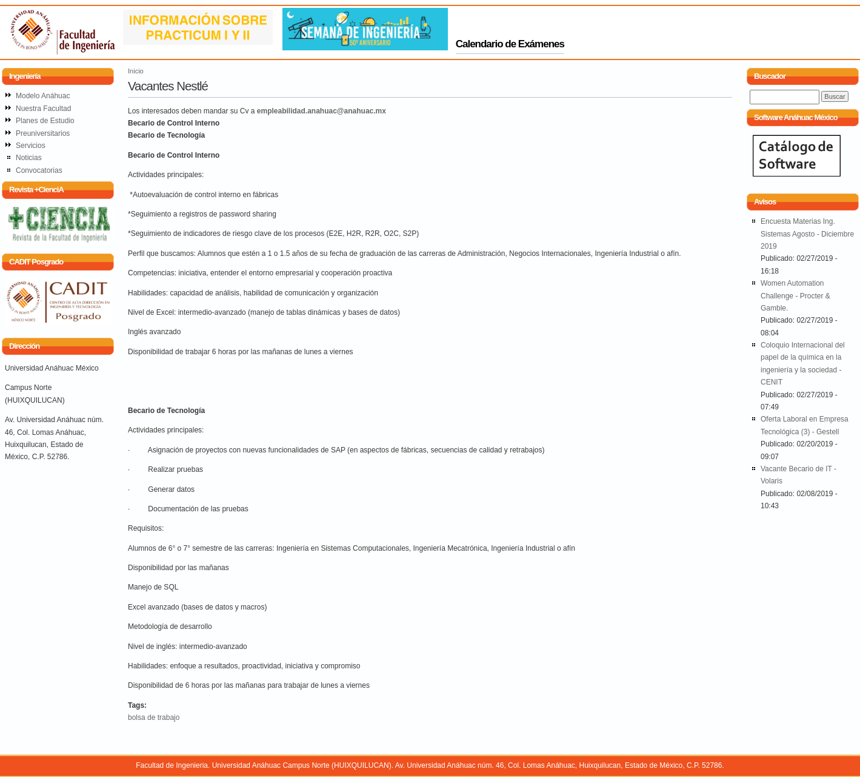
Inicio (136, 71)
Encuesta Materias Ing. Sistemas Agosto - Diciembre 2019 (807, 233)
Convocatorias (39, 170)
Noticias (29, 157)
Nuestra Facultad (43, 108)
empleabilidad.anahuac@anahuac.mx (321, 111)
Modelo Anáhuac (43, 96)
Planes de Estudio (45, 120)
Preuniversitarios (43, 133)
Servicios (30, 145)
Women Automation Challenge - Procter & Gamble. (795, 295)
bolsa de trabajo (153, 717)
